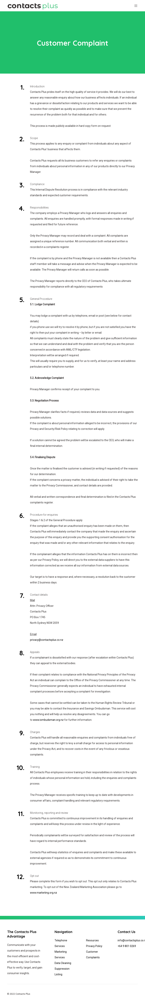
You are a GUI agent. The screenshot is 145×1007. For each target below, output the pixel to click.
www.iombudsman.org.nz (48, 719)
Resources (92, 940)
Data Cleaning (63, 963)
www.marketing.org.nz (43, 892)
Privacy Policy (94, 946)
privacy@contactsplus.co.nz (46, 639)
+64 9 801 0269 (127, 946)
